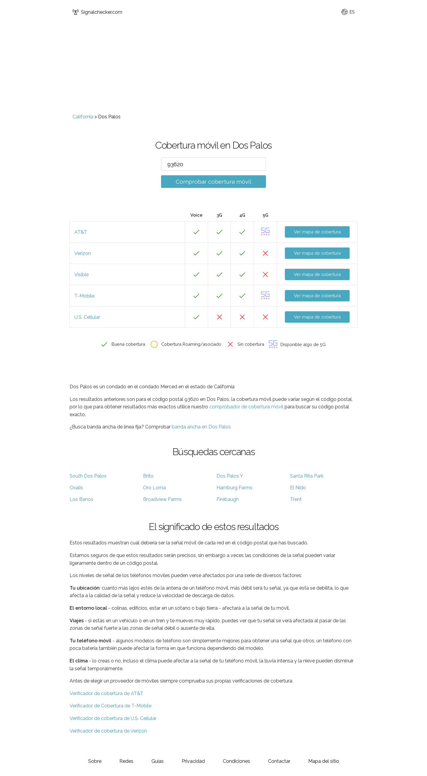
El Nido (298, 487)
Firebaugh (227, 499)
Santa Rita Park (307, 476)
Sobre (94, 761)
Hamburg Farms (234, 487)
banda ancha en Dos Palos (201, 427)
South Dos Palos (88, 476)
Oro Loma (154, 487)
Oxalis (76, 487)
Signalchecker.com (97, 12)
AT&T (80, 232)
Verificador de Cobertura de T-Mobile (110, 706)
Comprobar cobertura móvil (214, 181)
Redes (126, 761)
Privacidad (193, 761)
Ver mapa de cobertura (317, 231)
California (83, 117)
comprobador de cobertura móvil (246, 407)
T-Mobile (84, 296)
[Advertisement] (213, 69)
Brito (148, 476)
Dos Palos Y (229, 476)
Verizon (82, 253)
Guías (157, 761)
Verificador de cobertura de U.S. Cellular (113, 718)
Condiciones (236, 761)
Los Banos (81, 499)
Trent (296, 499)
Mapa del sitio (323, 761)
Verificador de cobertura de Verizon (108, 731)
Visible (81, 274)
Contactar (279, 761)
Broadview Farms (162, 499)
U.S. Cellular (87, 317)
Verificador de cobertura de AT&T (106, 693)
